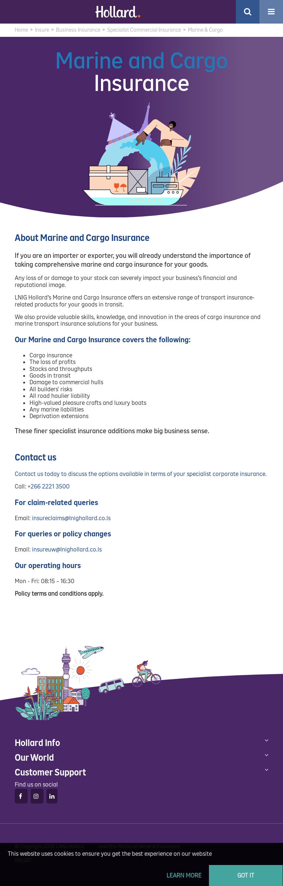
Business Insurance (78, 30)
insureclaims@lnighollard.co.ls (71, 518)
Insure (42, 30)
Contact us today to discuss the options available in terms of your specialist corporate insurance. (141, 474)
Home (21, 30)
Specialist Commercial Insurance (144, 30)
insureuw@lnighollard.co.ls (67, 549)
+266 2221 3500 (49, 486)
